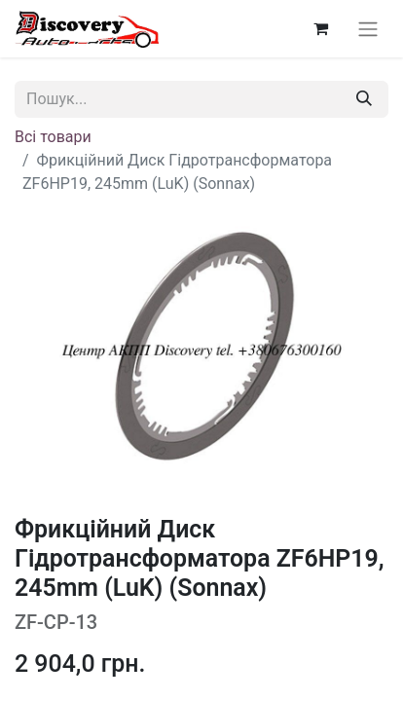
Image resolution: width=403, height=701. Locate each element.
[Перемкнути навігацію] (368, 29)
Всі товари (53, 137)
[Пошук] (364, 99)
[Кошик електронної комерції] (320, 28)
